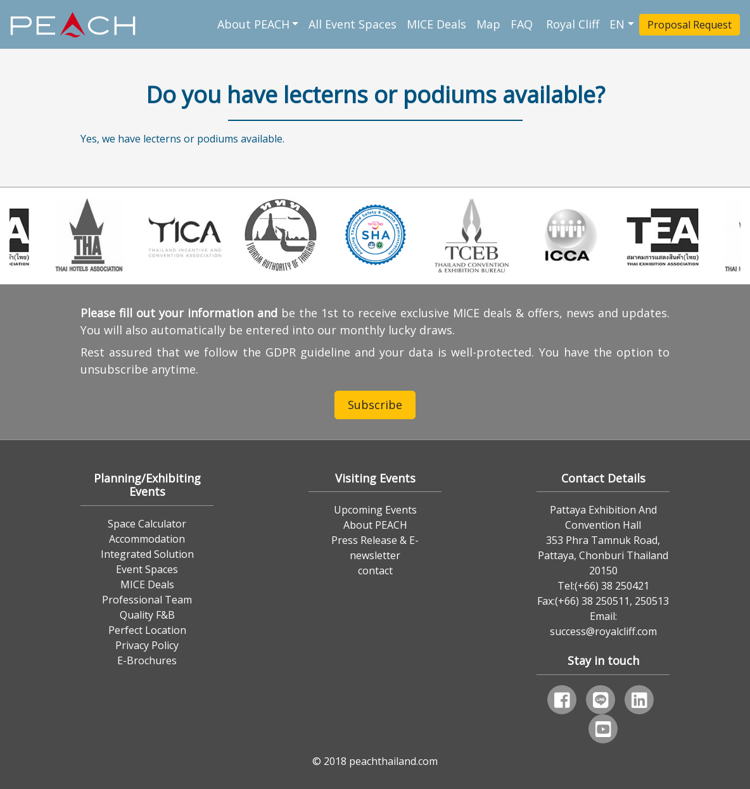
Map (488, 24)
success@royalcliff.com (603, 631)
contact (375, 571)
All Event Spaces (352, 24)
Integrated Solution (147, 554)
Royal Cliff (572, 24)
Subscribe (375, 404)
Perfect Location (147, 630)
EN (617, 24)
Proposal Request (689, 25)
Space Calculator (147, 524)
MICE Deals (436, 24)
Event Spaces (147, 569)
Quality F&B (147, 615)
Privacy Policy (147, 645)
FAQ (523, 24)
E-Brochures (147, 660)
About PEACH (253, 24)
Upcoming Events (375, 510)
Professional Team (147, 600)
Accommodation (147, 539)
